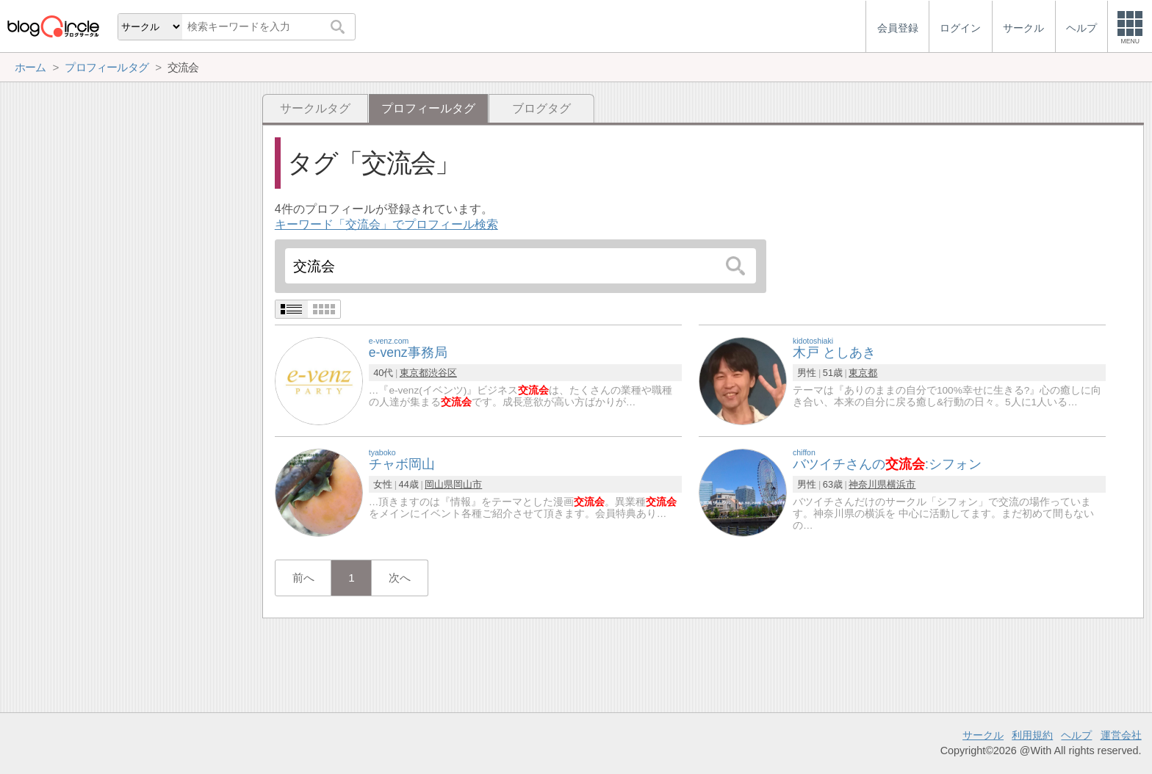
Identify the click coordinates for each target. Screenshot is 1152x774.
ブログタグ (541, 108)
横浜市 (901, 484)
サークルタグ (315, 108)
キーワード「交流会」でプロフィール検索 (386, 224)
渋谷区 (442, 372)
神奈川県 (868, 484)
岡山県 (439, 484)
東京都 (414, 372)
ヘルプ (1076, 735)
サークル (983, 735)
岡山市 (467, 484)
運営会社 (1121, 735)
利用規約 (1032, 735)
